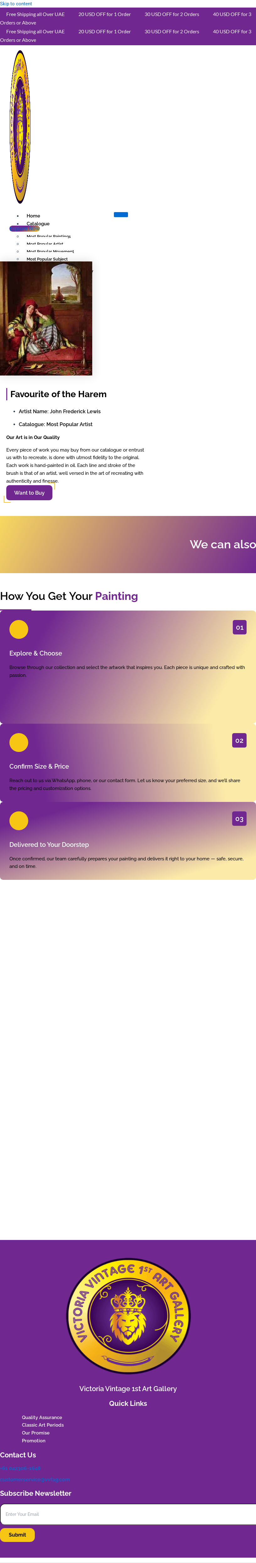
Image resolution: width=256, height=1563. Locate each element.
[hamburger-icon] (121, 214)
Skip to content (16, 4)
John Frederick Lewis (75, 411)
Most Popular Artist (69, 424)
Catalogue (38, 224)
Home (33, 216)
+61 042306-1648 (20, 1468)
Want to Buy (29, 493)
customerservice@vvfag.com (35, 1480)
